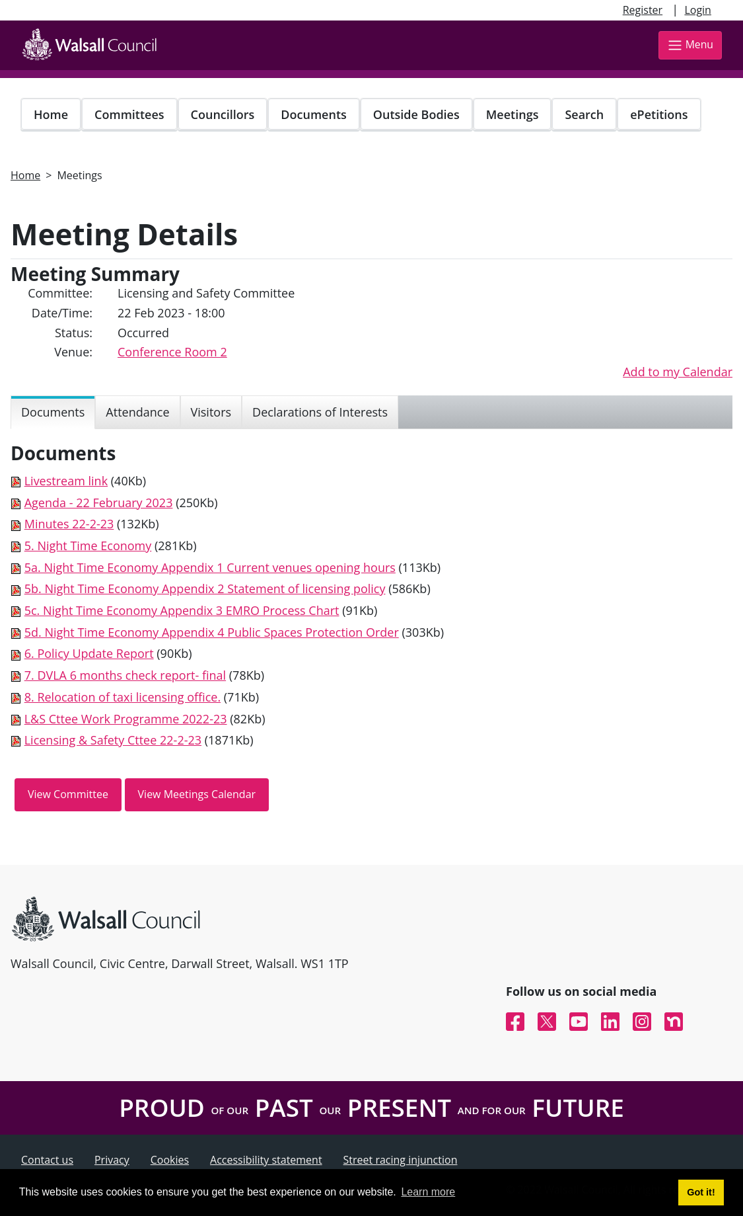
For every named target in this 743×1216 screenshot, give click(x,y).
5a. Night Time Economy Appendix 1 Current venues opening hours (210, 567)
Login (697, 10)
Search (584, 114)
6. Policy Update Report (89, 653)
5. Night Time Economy (88, 545)
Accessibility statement (266, 1160)
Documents (313, 114)
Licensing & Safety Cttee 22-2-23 (112, 740)
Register (642, 10)
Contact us (47, 1160)
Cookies (170, 1160)
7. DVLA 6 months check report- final (125, 675)
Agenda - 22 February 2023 (98, 502)
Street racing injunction (400, 1160)
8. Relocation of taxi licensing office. (122, 697)
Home (51, 114)
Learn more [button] (428, 1191)
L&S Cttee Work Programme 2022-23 (125, 719)
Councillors (223, 114)
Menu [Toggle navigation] (690, 45)
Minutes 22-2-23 (69, 524)
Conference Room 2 (172, 352)
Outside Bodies (416, 114)
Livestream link (66, 481)
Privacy (111, 1160)
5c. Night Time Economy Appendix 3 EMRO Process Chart (181, 610)
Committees (129, 114)
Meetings (512, 114)
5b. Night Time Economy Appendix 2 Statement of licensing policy (205, 588)
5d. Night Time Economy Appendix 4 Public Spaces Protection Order (211, 632)
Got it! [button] (701, 1192)
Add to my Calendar (677, 372)
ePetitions (659, 114)
